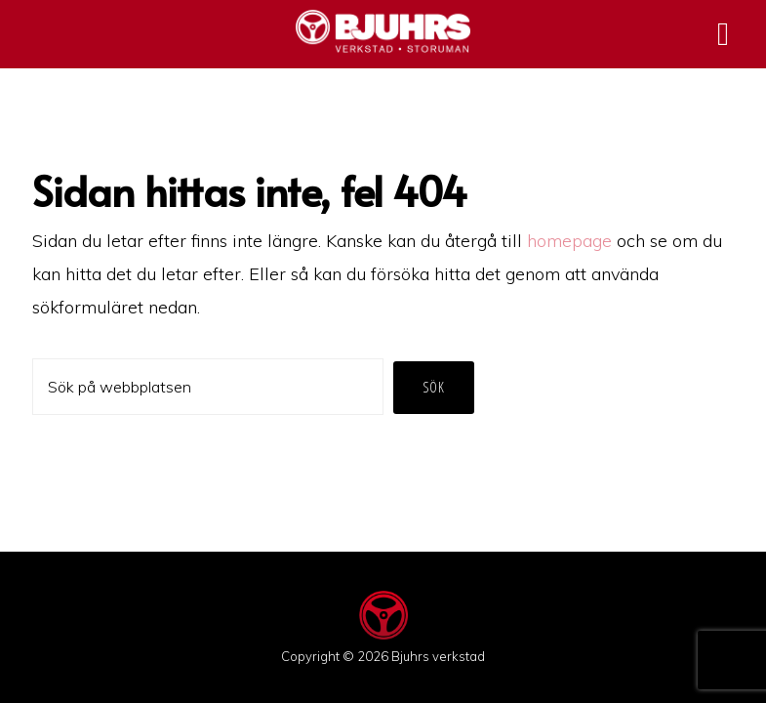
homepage (569, 240)
